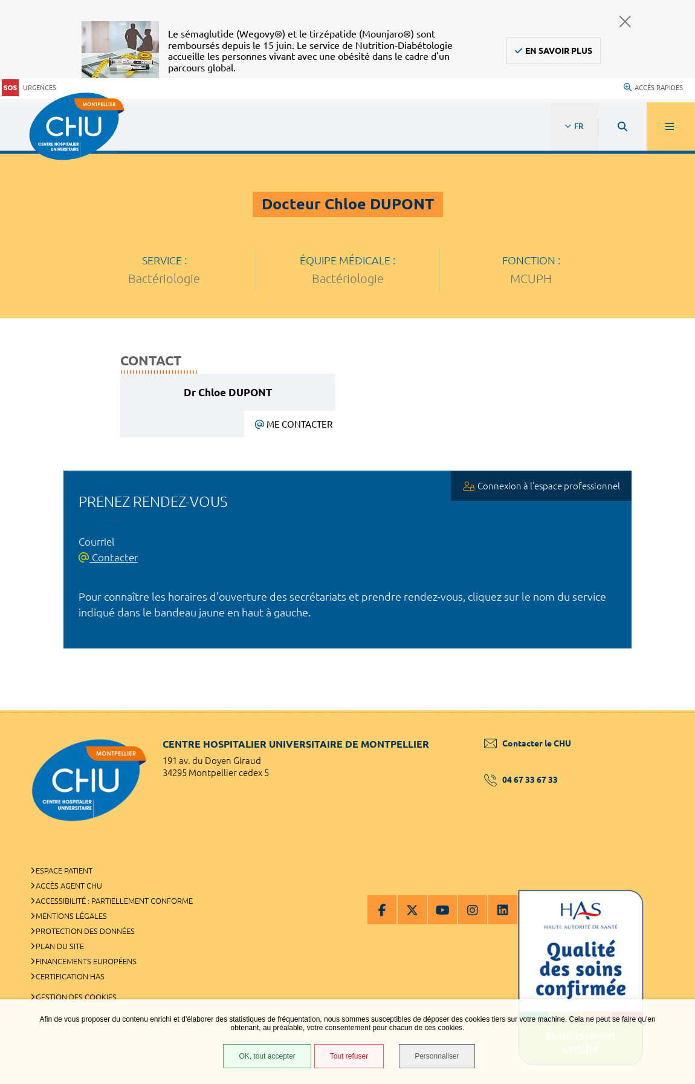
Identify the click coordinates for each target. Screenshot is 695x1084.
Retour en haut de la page (665, 710)
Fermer (625, 21)
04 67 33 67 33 (521, 779)
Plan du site (60, 946)
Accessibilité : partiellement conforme (114, 900)
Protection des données (85, 931)
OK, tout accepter (267, 1056)
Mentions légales (71, 916)
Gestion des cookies (76, 997)
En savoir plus (558, 51)
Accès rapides (653, 87)
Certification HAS (70, 976)
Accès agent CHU (69, 885)
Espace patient (64, 870)
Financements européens (86, 961)
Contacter (108, 557)
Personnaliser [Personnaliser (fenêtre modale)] (437, 1056)
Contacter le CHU (527, 743)
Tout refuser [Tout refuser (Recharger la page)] (349, 1056)
